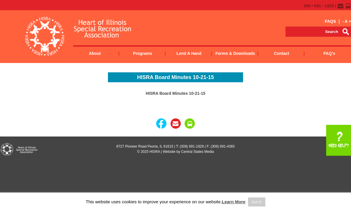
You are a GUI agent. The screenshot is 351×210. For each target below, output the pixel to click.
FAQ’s (329, 53)
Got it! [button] (257, 202)
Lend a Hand (188, 53)
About (95, 53)
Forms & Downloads (235, 53)
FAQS (330, 21)
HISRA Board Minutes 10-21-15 (175, 93)
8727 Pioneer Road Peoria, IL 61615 (144, 146)
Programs (142, 53)
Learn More (233, 201)
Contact (281, 53)
